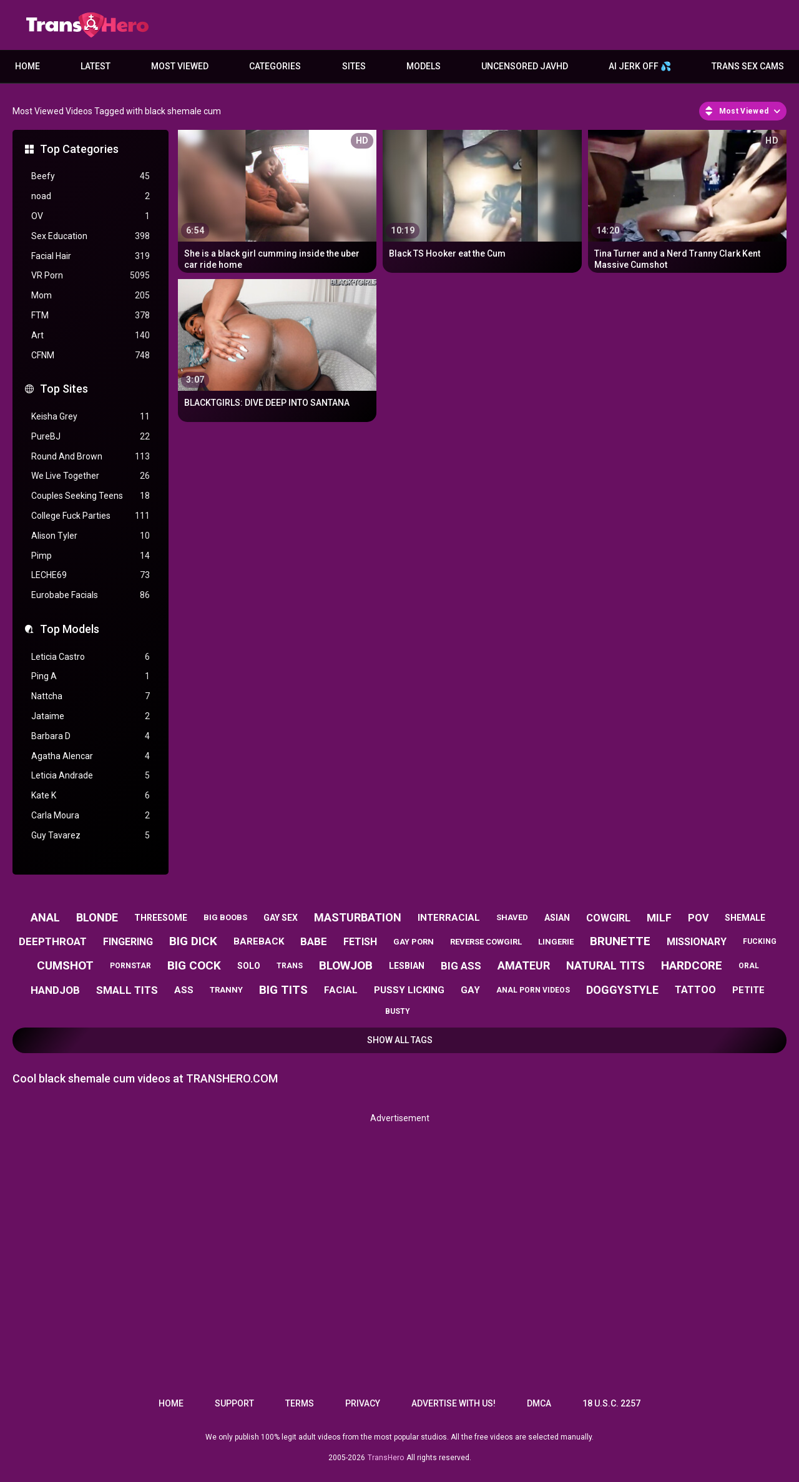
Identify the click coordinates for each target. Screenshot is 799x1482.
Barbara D (90, 736)
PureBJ (90, 436)
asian (557, 918)
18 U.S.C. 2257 (611, 1403)
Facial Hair (90, 256)
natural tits (605, 965)
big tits (283, 990)
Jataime (90, 716)
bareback (258, 941)
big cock (194, 965)
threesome (160, 918)
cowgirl (608, 918)
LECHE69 (90, 575)
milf (659, 917)
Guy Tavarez (90, 835)
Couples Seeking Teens (90, 496)
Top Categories (79, 148)
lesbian (406, 966)
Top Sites (64, 388)
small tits (127, 990)
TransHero (386, 1457)
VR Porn (90, 275)
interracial (449, 917)
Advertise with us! (453, 1403)
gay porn (413, 941)
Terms (299, 1403)
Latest (95, 66)
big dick (193, 941)
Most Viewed (179, 66)
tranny (226, 989)
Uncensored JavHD (524, 66)
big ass (461, 965)
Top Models (69, 628)
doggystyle (622, 989)
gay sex (280, 918)
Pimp (90, 556)
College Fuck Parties (90, 516)
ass (184, 990)
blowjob (346, 965)
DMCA (539, 1403)
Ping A (90, 676)
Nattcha (90, 696)
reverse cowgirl (486, 941)
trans (290, 965)
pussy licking (409, 990)
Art (90, 335)
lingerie (556, 941)
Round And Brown (90, 456)
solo (248, 966)
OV (90, 216)
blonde (97, 917)
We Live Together (90, 476)
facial (341, 990)
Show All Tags (400, 1040)
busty (397, 1011)
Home (27, 66)
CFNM (90, 355)
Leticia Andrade (90, 775)
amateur (524, 965)
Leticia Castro (90, 657)
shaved (512, 917)
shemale (745, 918)
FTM (90, 315)
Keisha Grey (90, 416)
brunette (620, 941)
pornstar (130, 965)
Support (234, 1403)
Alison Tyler (90, 536)
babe (313, 941)
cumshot (65, 965)
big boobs (225, 917)
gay (470, 990)
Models (423, 66)
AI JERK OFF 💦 (640, 66)
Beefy (90, 176)
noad (90, 196)
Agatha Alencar (90, 756)
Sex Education (90, 236)
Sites (354, 66)
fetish (360, 942)
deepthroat (53, 941)
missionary (697, 942)
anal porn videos (533, 990)
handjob (55, 990)
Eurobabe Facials (90, 595)
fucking (760, 941)
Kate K (90, 795)
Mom (90, 295)
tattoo (695, 990)
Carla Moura (90, 815)
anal (45, 917)
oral (748, 965)
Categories (275, 66)
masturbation (357, 917)
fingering (128, 942)
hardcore (691, 965)
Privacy (362, 1403)
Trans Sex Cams (748, 66)
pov (698, 918)
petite (748, 990)
